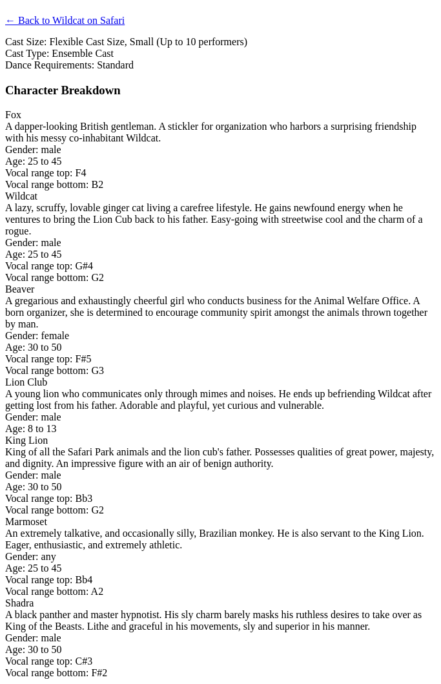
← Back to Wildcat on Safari (65, 20)
